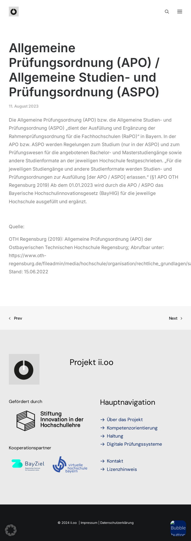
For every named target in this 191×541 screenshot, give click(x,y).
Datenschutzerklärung (117, 523)
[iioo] (14, 11)
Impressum (89, 523)
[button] (11, 530)
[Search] (164, 11)
